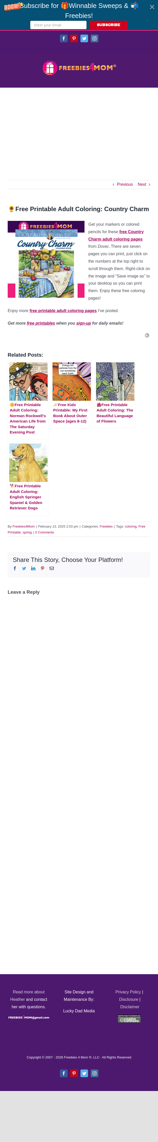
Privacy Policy (128, 992)
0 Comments (44, 532)
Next (142, 184)
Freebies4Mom (24, 526)
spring (27, 532)
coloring (131, 526)
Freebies (106, 526)
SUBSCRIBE (108, 25)
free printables (41, 323)
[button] (79, 15)
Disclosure (128, 999)
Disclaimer (130, 1007)
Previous (125, 184)
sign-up (83, 323)
